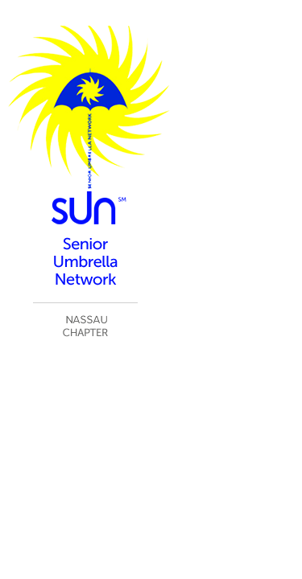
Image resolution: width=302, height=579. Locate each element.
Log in (278, 397)
